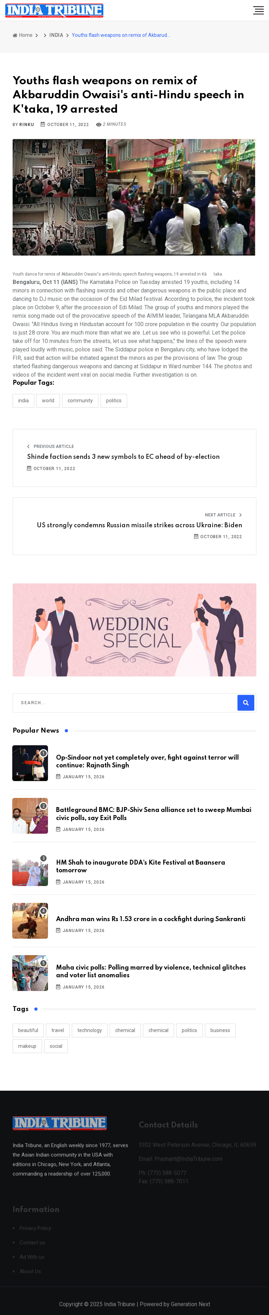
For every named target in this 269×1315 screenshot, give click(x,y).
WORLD (48, 400)
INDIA (56, 35)
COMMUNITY (80, 400)
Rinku (26, 124)
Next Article (223, 515)
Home (23, 35)
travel (57, 1030)
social (56, 1046)
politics (189, 1030)
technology (89, 1030)
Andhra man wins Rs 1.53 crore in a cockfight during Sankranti (151, 919)
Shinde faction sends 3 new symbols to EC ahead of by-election (123, 457)
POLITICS (114, 400)
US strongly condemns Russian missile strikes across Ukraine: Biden (139, 525)
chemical (125, 1030)
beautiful (28, 1030)
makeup (27, 1046)
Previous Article (50, 446)
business (220, 1030)
